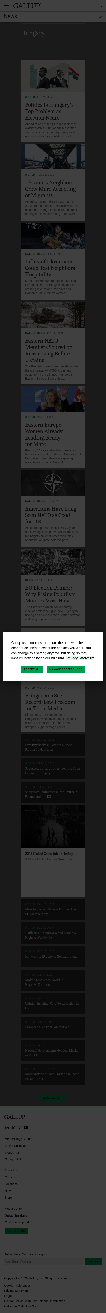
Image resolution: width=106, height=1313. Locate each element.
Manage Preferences (65, 669)
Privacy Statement (80, 658)
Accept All (32, 669)
